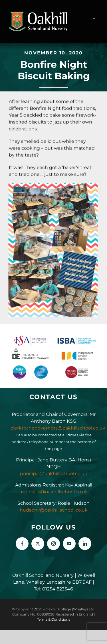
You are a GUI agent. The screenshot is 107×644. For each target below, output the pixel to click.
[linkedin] (84, 543)
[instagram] (53, 543)
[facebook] (22, 543)
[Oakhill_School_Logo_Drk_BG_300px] (38, 13)
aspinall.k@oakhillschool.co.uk (53, 491)
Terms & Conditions (53, 619)
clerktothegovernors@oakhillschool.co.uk (58, 428)
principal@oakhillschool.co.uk (53, 473)
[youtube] (69, 543)
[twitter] (37, 543)
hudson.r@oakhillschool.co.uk (54, 510)
